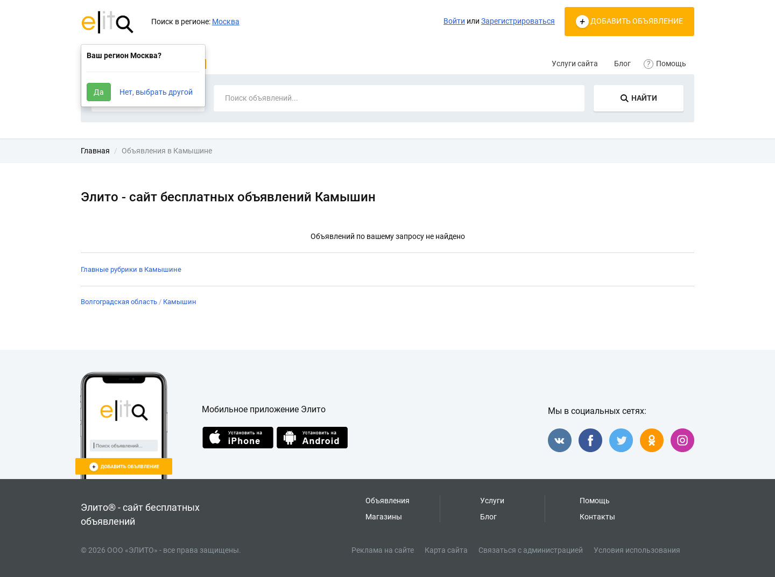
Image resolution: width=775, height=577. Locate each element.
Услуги (492, 500)
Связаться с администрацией (530, 550)
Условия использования (637, 550)
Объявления (387, 500)
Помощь (666, 63)
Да (99, 92)
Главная (95, 150)
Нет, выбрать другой (156, 92)
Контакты (597, 516)
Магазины (383, 516)
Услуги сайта (575, 63)
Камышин (179, 302)
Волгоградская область (119, 302)
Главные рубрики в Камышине (131, 269)
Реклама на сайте (382, 550)
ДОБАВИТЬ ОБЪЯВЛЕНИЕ (629, 21)
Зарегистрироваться (518, 21)
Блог (622, 63)
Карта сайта (446, 550)
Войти (454, 21)
